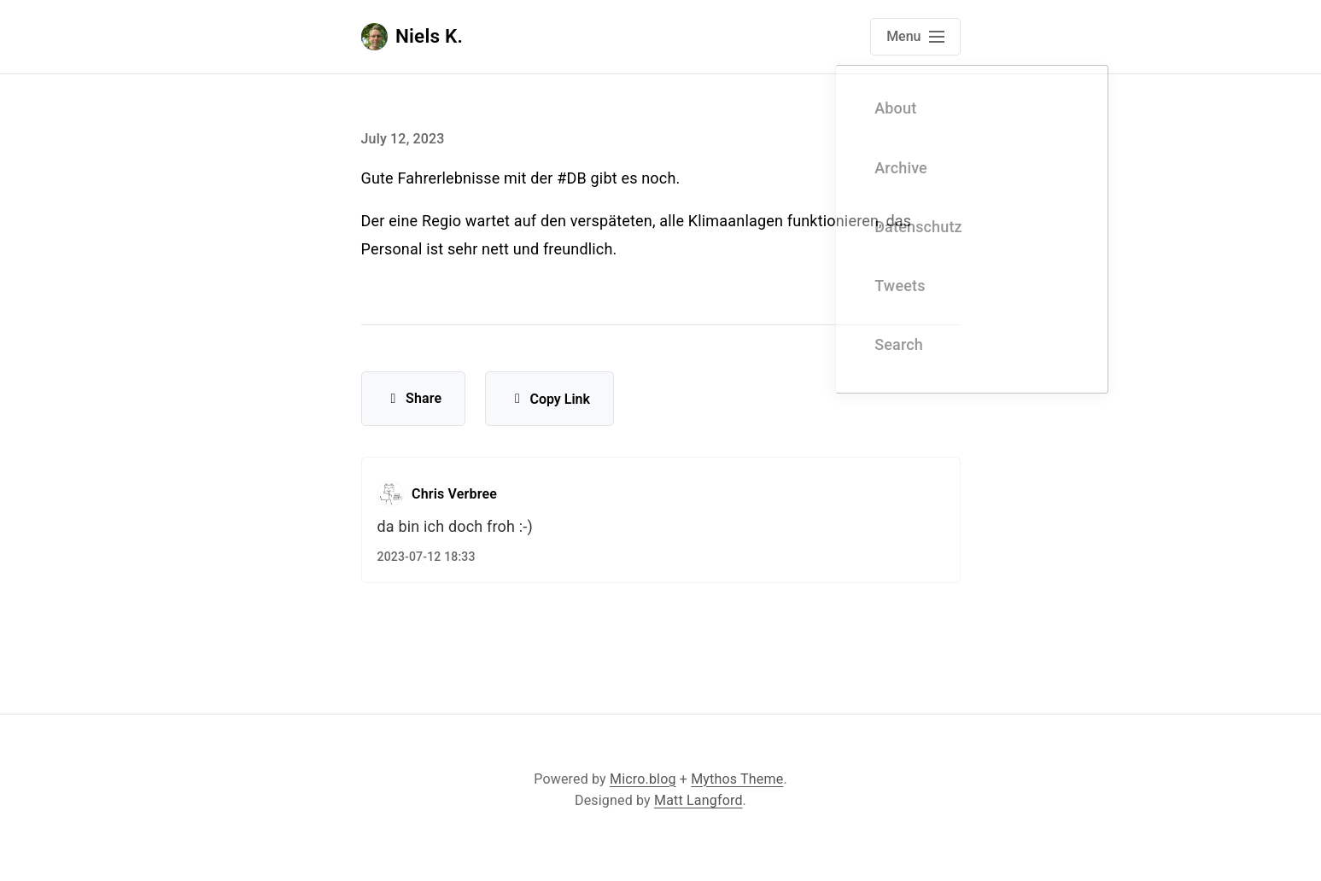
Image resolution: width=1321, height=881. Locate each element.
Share (413, 398)
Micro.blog (643, 779)
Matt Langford (698, 800)
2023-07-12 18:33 (426, 556)
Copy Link (549, 399)
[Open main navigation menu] (915, 36)
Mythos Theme (737, 779)
